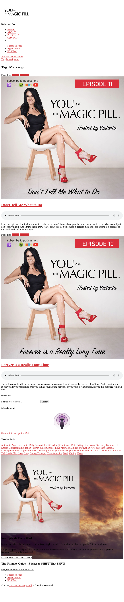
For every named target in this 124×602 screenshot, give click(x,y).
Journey (35, 448)
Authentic (6, 445)
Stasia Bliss (11, 453)
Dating (79, 445)
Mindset (74, 448)
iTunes (4, 433)
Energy (4, 448)
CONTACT (13, 38)
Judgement (45, 448)
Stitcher (12, 433)
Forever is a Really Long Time (25, 365)
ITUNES (5, 557)
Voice (80, 453)
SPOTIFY (15, 557)
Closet (45, 445)
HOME (11, 29)
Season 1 (24, 75)
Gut (11, 448)
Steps (20, 453)
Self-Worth (110, 450)
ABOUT (11, 32)
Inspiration (25, 448)
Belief (26, 445)
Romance (89, 450)
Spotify (20, 433)
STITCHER (26, 557)
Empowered (112, 445)
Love (57, 448)
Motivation (84, 448)
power (26, 450)
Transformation (54, 453)
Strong (33, 453)
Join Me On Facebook (12, 56)
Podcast (15, 75)
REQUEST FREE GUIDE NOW (17, 569)
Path (103, 448)
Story (26, 453)
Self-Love (99, 450)
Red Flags (52, 450)
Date (73, 445)
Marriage (65, 448)
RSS (27, 433)
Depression (89, 445)
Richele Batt (78, 450)
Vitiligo (72, 453)
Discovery (100, 445)
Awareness (17, 445)
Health (16, 448)
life (52, 448)
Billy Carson (35, 445)
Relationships (64, 450)
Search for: (6, 401)
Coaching (54, 445)
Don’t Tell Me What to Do (21, 205)
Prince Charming (38, 450)
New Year (95, 448)
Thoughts (41, 453)
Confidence (65, 445)
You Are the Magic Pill (20, 585)
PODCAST (13, 35)
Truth (65, 453)
